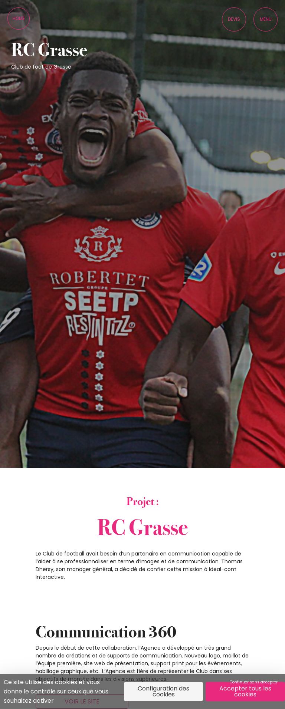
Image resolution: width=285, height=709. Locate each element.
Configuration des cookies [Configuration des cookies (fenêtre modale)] (163, 691)
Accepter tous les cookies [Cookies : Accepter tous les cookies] (245, 691)
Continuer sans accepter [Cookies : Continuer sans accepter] (254, 682)
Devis (234, 19)
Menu (266, 19)
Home (19, 18)
